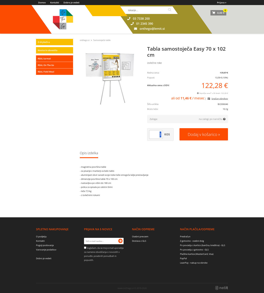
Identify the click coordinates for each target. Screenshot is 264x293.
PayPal (183, 258)
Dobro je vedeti (71, 2)
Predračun (185, 236)
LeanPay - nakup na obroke (193, 262)
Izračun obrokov (219, 98)
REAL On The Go (46, 65)
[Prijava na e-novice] (120, 241)
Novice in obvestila (47, 50)
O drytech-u (44, 42)
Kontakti (54, 2)
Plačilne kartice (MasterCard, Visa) (196, 253)
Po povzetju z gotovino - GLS (194, 249)
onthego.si (85, 40)
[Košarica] (218, 12)
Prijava (221, 2)
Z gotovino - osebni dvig (192, 240)
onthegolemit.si (152, 29)
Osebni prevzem (140, 236)
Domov (42, 2)
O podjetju (41, 236)
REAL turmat (44, 58)
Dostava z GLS (139, 240)
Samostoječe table (102, 40)
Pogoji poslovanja (45, 245)
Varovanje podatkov (46, 249)
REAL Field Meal (46, 71)
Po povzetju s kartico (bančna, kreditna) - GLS (202, 245)
